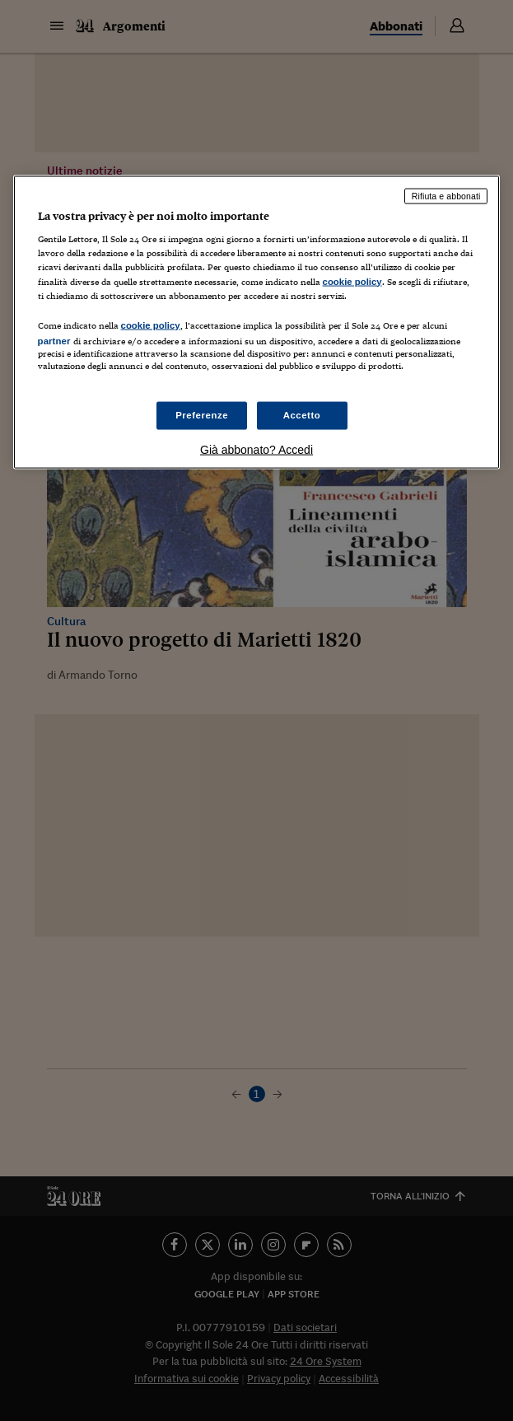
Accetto (302, 415)
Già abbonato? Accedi (256, 449)
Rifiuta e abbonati (446, 195)
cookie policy (352, 281)
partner (54, 340)
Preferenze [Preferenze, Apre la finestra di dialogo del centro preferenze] (201, 415)
